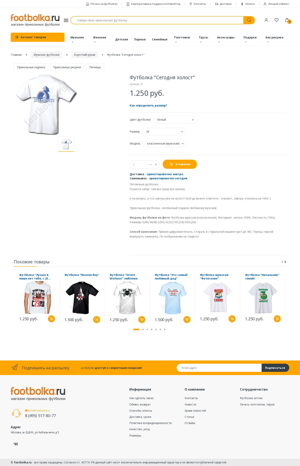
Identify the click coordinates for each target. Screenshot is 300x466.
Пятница (95, 67)
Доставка (223, 4)
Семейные (160, 39)
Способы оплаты (140, 410)
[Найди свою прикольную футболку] (157, 20)
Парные (140, 39)
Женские (99, 37)
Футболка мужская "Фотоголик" (214, 276)
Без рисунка (274, 37)
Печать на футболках (102, 4)
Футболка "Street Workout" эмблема (123, 276)
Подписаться (275, 368)
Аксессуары (226, 37)
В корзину (179, 164)
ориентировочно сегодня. (168, 178)
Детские (121, 39)
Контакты (197, 4)
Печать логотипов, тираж (257, 404)
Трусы (203, 37)
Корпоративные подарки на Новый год (153, 4)
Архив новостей (195, 410)
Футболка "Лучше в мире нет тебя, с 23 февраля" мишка (34, 276)
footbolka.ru (23, 462)
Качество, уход (139, 429)
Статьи (189, 417)
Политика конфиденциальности (150, 423)
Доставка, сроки (140, 417)
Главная (16, 55)
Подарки (250, 37)
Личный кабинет (276, 4)
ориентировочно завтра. (165, 174)
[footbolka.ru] (35, 20)
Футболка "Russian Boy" (81, 275)
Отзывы (190, 423)
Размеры (135, 435)
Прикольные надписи (31, 67)
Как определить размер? (148, 105)
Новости (190, 404)
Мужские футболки (46, 55)
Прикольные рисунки (67, 67)
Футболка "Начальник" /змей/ (262, 276)
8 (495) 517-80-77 (40, 415)
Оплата (247, 4)
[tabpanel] (37, 299)
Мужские (77, 37)
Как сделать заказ (141, 398)
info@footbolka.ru (37, 410)
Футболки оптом (251, 398)
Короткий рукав (84, 55)
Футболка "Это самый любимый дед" (171, 276)
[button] (175, 119)
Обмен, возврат (140, 404)
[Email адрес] (219, 368)
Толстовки (182, 37)
